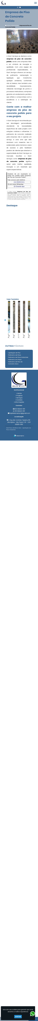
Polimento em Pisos (14, 917)
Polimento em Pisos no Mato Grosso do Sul (12, 742)
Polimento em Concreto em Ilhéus (12, 317)
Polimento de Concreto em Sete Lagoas (12, 818)
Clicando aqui (19, 186)
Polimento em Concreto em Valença (12, 548)
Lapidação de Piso (14, 910)
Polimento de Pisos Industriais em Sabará (12, 510)
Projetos (19, 953)
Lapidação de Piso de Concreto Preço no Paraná (12, 434)
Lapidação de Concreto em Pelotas (12, 895)
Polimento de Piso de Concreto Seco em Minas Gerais (12, 589)
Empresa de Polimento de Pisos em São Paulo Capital (12, 858)
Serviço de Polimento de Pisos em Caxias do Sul (12, 780)
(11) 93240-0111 (19, 182)
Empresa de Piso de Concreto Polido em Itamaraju (13, 704)
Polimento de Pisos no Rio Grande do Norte (12, 626)
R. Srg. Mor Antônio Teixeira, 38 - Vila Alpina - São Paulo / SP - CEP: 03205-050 (19, 979)
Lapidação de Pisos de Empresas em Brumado (12, 356)
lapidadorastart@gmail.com (20, 970)
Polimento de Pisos (14, 912)
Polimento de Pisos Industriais (18, 914)
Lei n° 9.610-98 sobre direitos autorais (19, 198)
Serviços (19, 955)
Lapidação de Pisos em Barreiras (12, 278)
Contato (19, 957)
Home (19, 950)
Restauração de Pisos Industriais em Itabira (12, 395)
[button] (35, 3)
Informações (19, 959)
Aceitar (18, 1016)
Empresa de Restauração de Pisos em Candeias (12, 240)
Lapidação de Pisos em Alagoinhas (12, 664)
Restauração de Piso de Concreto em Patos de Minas (12, 473)
